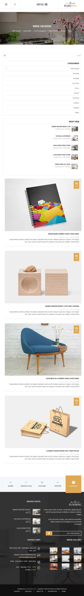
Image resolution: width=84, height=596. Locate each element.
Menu (42, 4)
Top (81, 38)
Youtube (42, 484)
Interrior (76, 93)
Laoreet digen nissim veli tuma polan (62, 451)
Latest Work (27, 31)
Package (76, 78)
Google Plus (26, 484)
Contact (17, 591)
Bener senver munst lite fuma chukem (62, 306)
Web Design (75, 68)
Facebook (73, 484)
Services (28, 591)
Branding (76, 73)
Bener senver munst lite (61, 126)
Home (70, 31)
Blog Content (53, 31)
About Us (39, 591)
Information (52, 591)
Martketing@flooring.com (27, 557)
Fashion (76, 103)
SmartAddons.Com (30, 589)
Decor (77, 88)
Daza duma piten (24, 528)
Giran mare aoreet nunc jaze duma (63, 234)
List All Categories (40, 31)
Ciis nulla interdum (63, 136)
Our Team (75, 83)
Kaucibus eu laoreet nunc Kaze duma (62, 378)
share (10, 484)
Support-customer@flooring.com (25, 554)
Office (77, 113)
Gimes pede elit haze (62, 164)
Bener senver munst (22, 510)
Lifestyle (76, 108)
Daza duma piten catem (61, 145)
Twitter (57, 484)
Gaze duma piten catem (61, 155)
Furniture (76, 98)
